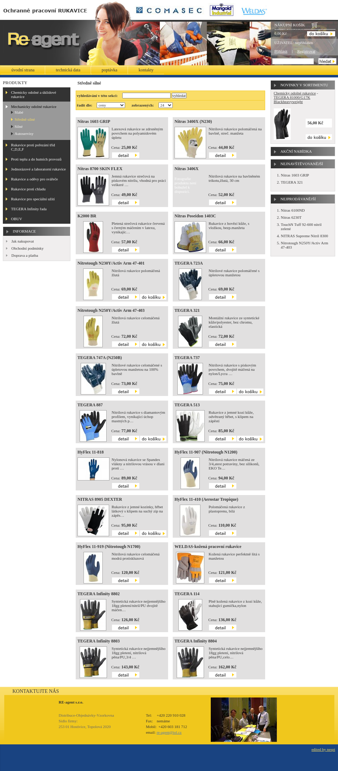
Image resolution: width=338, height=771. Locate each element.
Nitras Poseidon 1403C (195, 215)
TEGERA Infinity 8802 (98, 593)
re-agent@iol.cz (169, 732)
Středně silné (25, 119)
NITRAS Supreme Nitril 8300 (304, 236)
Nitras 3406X (187, 168)
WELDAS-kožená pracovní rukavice (208, 546)
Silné (19, 126)
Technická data (68, 69)
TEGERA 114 (187, 593)
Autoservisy (24, 133)
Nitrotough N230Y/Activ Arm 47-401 (111, 263)
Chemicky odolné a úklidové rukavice (33, 94)
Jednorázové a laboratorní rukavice (38, 169)
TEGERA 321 (187, 310)
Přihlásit (281, 51)
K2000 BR (86, 215)
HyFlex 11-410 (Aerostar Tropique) (206, 499)
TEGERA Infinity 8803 (98, 641)
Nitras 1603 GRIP (93, 121)
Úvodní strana (22, 69)
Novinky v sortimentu (304, 85)
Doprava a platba (24, 255)
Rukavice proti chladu (28, 189)
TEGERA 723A (189, 263)
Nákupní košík (289, 25)
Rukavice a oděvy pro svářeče (34, 179)
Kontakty (146, 69)
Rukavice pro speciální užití (33, 199)
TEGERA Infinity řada (29, 209)
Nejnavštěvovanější (301, 164)
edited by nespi (323, 749)
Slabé (19, 112)
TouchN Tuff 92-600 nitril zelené (301, 226)
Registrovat (306, 51)
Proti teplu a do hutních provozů (36, 159)
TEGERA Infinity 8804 (196, 641)
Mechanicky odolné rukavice (34, 106)
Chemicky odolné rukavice (295, 93)
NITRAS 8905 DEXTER (99, 499)
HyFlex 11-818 (90, 452)
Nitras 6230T (291, 217)
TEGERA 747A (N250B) (99, 357)
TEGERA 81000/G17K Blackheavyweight (292, 99)
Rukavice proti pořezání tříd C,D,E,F (33, 147)
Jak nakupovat (22, 241)
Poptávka (109, 69)
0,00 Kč (280, 33)
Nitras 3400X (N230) (193, 121)
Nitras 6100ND (293, 210)
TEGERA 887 (90, 404)
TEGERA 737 (187, 357)
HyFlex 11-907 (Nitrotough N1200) (206, 452)
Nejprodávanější (298, 199)
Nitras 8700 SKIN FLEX (99, 168)
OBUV (16, 219)
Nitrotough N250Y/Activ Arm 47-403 (111, 310)
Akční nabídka (296, 151)
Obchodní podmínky (27, 248)
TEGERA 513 (187, 404)
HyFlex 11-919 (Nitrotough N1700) (108, 546)
